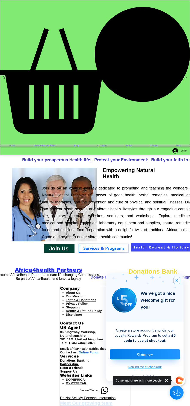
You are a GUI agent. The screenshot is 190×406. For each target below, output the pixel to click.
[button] (95, 70)
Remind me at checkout (145, 367)
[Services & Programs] (104, 248)
